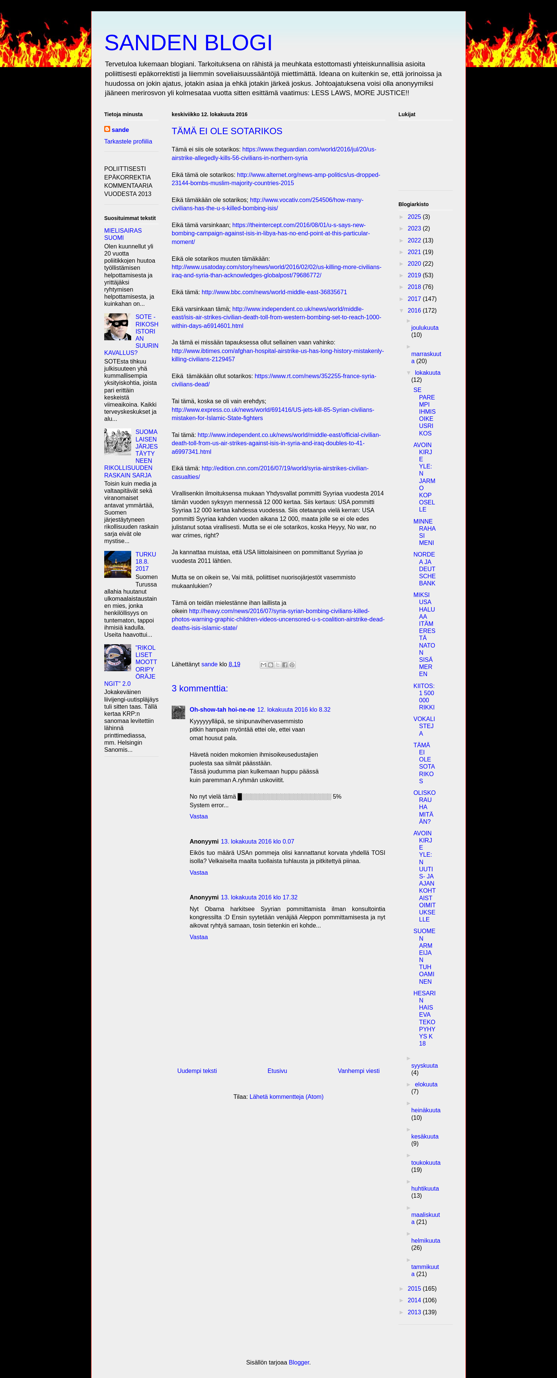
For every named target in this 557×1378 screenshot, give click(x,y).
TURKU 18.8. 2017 (145, 561)
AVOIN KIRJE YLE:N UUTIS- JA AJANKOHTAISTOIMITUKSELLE (424, 876)
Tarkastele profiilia (128, 141)
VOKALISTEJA (424, 726)
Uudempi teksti (197, 1071)
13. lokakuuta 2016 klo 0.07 (257, 841)
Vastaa (199, 816)
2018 (415, 287)
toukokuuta (425, 1163)
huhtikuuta (425, 1188)
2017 (415, 299)
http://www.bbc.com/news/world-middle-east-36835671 (274, 292)
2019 (415, 275)
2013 (415, 1312)
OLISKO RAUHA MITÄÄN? (424, 807)
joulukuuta (425, 328)
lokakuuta (428, 373)
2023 (415, 228)
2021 (415, 252)
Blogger (299, 1362)
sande (120, 130)
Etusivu (277, 1071)
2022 (415, 240)
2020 (415, 263)
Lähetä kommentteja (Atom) (286, 1097)
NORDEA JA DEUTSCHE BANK (424, 569)
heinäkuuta (425, 1110)
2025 (415, 217)
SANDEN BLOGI (188, 42)
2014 (415, 1300)
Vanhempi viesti (359, 1071)
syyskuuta (424, 1065)
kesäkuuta (425, 1136)
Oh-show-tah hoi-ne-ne (222, 709)
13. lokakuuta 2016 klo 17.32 (259, 897)
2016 (415, 310)
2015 (415, 1288)
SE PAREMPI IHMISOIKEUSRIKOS (424, 411)
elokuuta (426, 1084)
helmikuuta (425, 1240)
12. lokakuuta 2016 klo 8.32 (294, 709)
